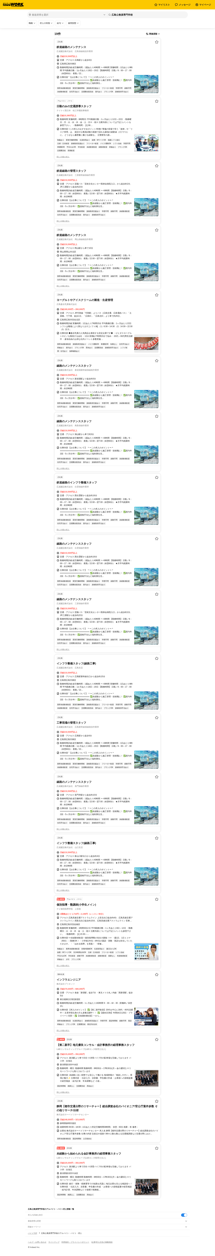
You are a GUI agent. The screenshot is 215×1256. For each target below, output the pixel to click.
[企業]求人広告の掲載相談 (102, 1242)
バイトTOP (32, 1233)
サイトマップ (53, 1242)
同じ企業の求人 (63, 157)
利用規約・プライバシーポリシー (75, 1242)
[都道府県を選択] (67, 14)
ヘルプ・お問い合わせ (37, 1242)
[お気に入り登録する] (156, 42)
